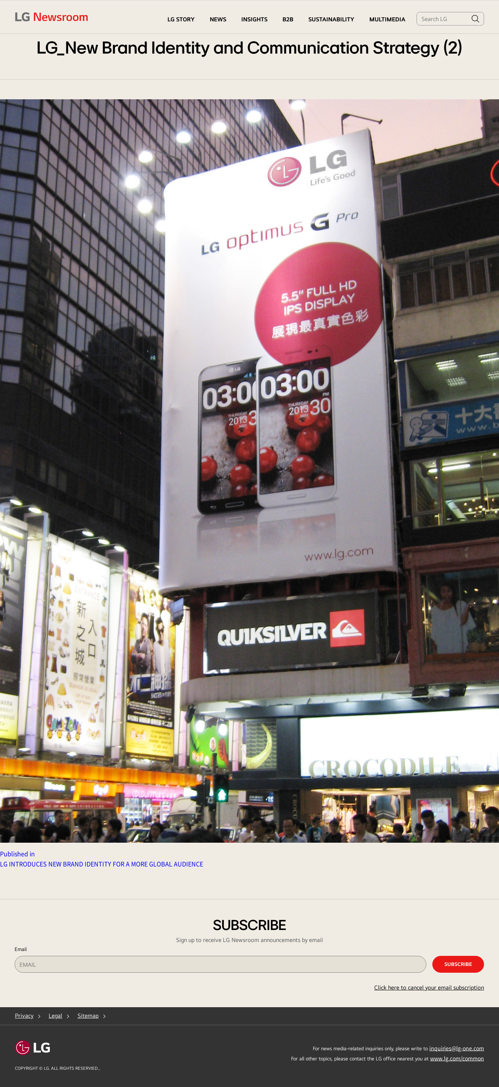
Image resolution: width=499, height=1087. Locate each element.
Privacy (24, 1015)
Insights (254, 19)
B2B (287, 19)
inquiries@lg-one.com (456, 1048)
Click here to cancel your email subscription (429, 987)
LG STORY (181, 19)
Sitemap (88, 1015)
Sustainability (331, 19)
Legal (55, 1015)
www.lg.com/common (457, 1058)
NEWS (218, 19)
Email (21, 949)
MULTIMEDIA (387, 19)
